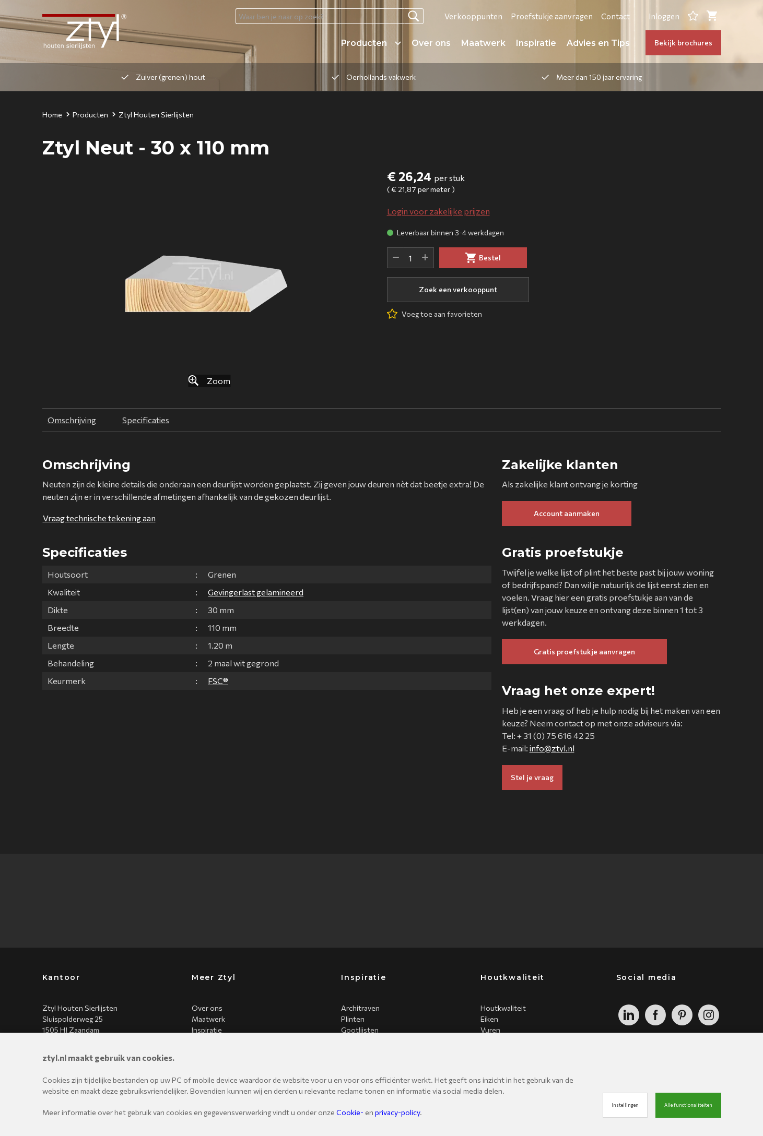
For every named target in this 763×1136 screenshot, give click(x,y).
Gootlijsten (360, 1029)
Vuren (490, 1029)
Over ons (431, 43)
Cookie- (349, 1112)
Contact (615, 16)
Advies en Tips (598, 43)
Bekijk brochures (683, 42)
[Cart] (711, 16)
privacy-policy (397, 1112)
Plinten (353, 1018)
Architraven (360, 1007)
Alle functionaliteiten (688, 1105)
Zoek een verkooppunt (458, 289)
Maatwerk (483, 43)
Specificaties (145, 420)
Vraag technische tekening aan (99, 518)
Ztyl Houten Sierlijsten (153, 114)
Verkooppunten (473, 16)
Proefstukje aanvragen (552, 16)
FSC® (218, 681)
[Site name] (84, 31)
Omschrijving (72, 420)
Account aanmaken (567, 513)
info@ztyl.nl (552, 748)
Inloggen (664, 16)
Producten (371, 43)
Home (52, 114)
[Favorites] (693, 16)
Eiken (489, 1018)
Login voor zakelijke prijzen (438, 211)
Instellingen (625, 1105)
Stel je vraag (532, 777)
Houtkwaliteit (503, 1007)
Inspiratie (536, 43)
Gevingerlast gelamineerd (255, 592)
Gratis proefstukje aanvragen (584, 651)
